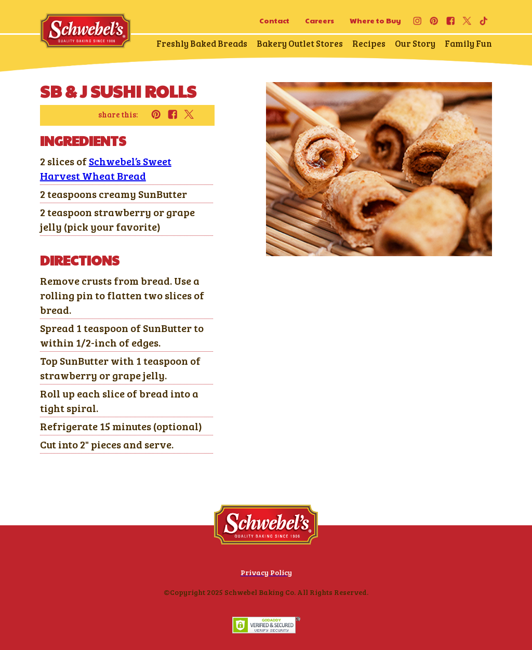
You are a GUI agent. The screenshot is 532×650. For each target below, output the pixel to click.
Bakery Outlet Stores (300, 43)
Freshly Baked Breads (201, 43)
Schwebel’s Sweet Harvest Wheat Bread (105, 168)
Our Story (415, 43)
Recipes (368, 43)
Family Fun (468, 43)
